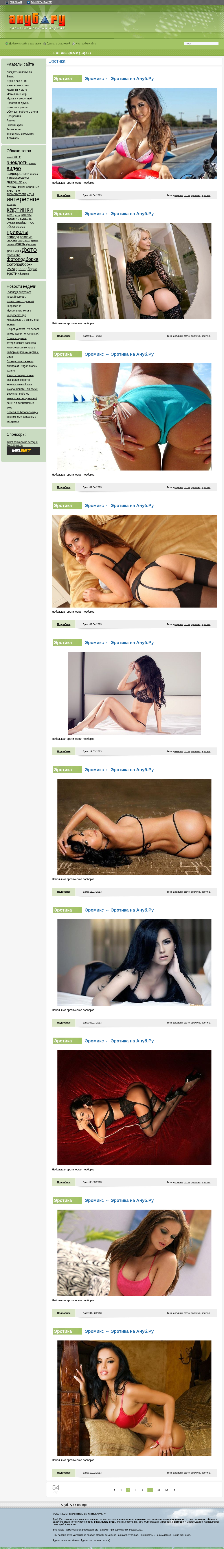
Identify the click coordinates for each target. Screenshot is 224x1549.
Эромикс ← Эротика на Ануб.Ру (119, 78)
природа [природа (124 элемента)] (13, 237)
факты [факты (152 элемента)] (20, 244)
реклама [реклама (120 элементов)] (26, 237)
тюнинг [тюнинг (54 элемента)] (11, 244)
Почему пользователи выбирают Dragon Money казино (22, 366)
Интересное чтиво (18, 85)
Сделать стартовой (56, 43)
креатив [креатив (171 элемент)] (13, 218)
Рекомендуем (15, 124)
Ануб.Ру (66, 1505)
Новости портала (17, 107)
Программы (14, 116)
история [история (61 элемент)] (11, 204)
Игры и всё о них (17, 80)
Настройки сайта (84, 43)
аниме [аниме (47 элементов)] (32, 163)
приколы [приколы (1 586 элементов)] (17, 232)
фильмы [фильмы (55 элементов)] (31, 244)
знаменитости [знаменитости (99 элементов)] (16, 194)
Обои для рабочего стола (22, 111)
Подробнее (64, 195)
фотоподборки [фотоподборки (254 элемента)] (20, 264)
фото (187, 195)
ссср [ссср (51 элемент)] (27, 240)
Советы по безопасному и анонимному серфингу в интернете (22, 417)
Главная (16, 2)
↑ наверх (81, 1505)
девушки (178, 195)
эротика (206, 195)
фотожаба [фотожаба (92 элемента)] (13, 255)
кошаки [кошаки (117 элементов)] (26, 215)
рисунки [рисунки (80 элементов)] (12, 240)
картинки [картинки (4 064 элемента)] (20, 209)
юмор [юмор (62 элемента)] (25, 273)
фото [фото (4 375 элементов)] (29, 249)
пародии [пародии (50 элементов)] (20, 227)
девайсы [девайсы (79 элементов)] (23, 177)
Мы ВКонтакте (41, 2)
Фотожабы (13, 138)
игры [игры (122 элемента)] (30, 194)
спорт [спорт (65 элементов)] (21, 240)
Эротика (63, 78)
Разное (11, 120)
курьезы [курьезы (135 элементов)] (26, 218)
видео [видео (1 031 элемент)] (14, 168)
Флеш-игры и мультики (20, 133)
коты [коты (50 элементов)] (17, 215)
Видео (10, 76)
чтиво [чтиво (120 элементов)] (11, 269)
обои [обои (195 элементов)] (11, 227)
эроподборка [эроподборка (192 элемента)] (26, 269)
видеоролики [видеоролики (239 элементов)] (18, 173)
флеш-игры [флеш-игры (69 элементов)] (14, 251)
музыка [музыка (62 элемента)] (11, 222)
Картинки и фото (17, 89)
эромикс (195, 195)
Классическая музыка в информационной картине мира (23, 352)
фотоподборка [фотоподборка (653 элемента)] (23, 259)
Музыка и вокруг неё (19, 98)
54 (166, 1490)
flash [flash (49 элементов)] (9, 157)
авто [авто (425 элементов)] (16, 156)
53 (158, 1490)
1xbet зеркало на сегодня (22, 442)
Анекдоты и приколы (19, 72)
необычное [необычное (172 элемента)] (25, 222)
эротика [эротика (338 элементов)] (14, 273)
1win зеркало (15, 445)
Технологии (14, 129)
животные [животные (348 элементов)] (16, 186)
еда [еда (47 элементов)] (25, 182)
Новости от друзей (18, 102)
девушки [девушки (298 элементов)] (14, 181)
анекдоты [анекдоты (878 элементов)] (18, 162)
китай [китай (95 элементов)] (10, 215)
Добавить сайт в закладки (23, 43)
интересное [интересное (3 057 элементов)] (23, 199)
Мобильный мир (17, 94)
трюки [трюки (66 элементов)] (34, 240)
